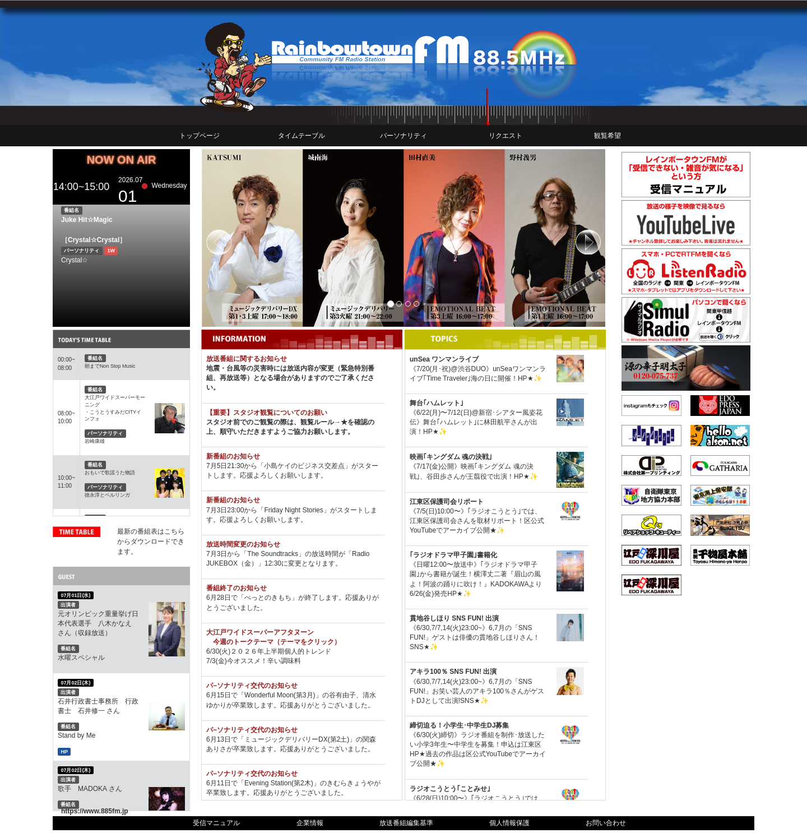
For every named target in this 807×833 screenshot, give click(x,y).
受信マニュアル (216, 823)
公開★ (486, 530)
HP (64, 751)
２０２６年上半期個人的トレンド (280, 651)
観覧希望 (607, 136)
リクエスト (505, 136)
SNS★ (420, 647)
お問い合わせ (606, 823)
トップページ (199, 136)
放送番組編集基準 (406, 823)
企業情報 (309, 823)
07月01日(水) (75, 595)
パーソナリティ (403, 136)
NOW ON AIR (121, 160)
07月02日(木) (75, 683)
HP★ (526, 378)
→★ (340, 422)
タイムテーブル (301, 136)
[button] (231, 238)
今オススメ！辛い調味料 (264, 661)
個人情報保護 (509, 823)
